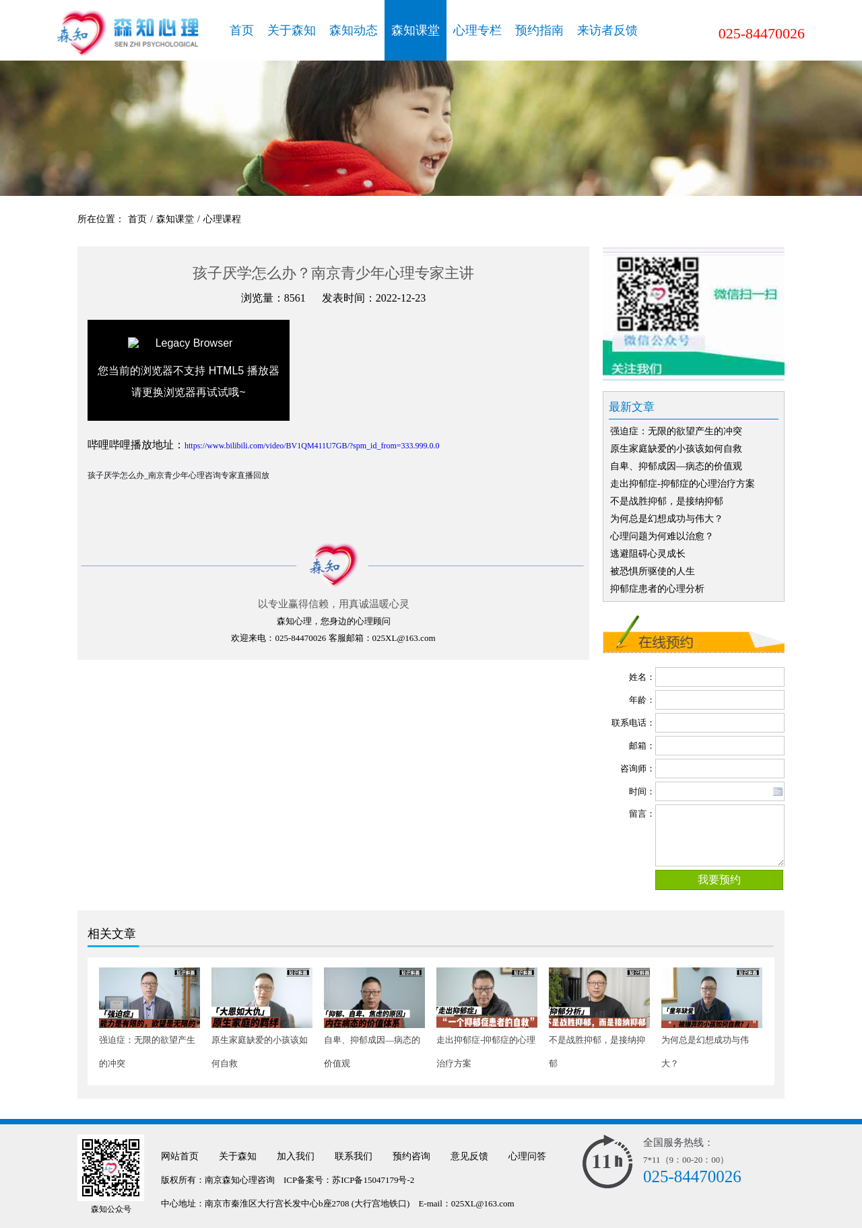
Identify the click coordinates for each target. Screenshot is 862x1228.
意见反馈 (469, 1156)
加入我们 (295, 1156)
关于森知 (291, 30)
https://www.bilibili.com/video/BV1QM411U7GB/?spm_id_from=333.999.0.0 (312, 445)
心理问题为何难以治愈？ (662, 536)
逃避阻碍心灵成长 (648, 554)
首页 (242, 30)
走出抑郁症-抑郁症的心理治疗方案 (682, 484)
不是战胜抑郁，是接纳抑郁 (666, 501)
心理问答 (527, 1156)
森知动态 (353, 30)
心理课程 (222, 219)
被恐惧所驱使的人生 (652, 571)
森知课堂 (415, 30)
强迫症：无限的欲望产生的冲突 (676, 431)
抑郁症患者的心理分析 (657, 589)
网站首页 (180, 1156)
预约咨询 (411, 1156)
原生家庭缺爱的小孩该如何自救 (676, 449)
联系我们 (353, 1156)
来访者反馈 (607, 30)
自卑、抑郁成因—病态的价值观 (676, 466)
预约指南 (539, 30)
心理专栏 (477, 30)
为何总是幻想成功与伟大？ (666, 519)
